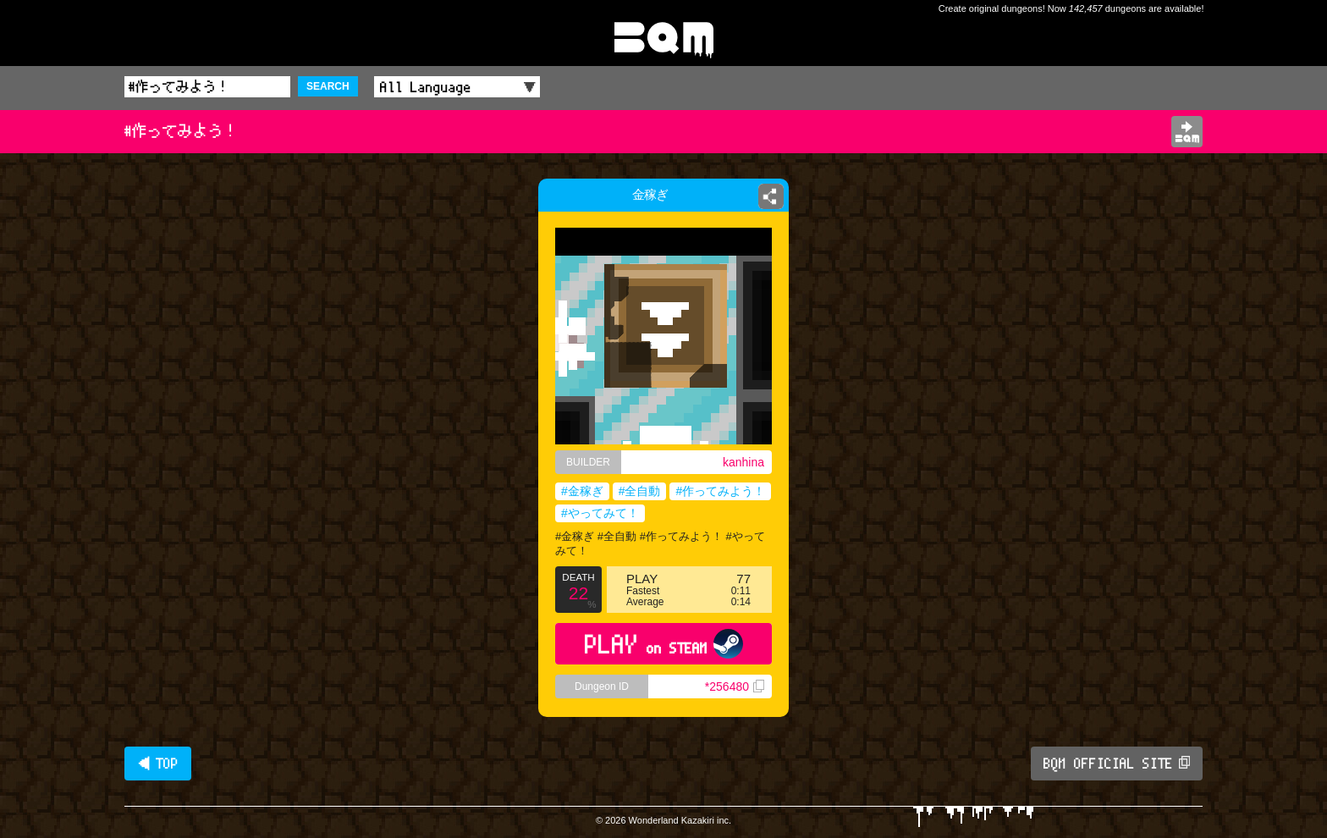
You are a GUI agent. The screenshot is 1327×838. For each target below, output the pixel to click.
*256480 (734, 686)
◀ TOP (158, 763)
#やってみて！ (600, 513)
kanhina (743, 462)
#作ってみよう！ (720, 491)
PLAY (664, 644)
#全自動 (640, 491)
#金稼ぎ (582, 491)
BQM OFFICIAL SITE (1116, 763)
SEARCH (328, 86)
